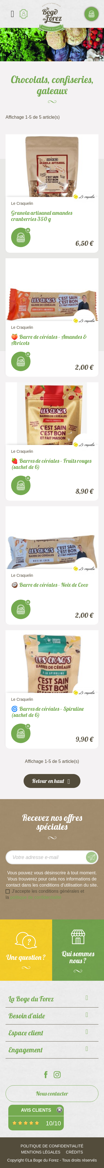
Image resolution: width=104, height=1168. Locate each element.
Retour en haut (52, 781)
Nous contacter (52, 1093)
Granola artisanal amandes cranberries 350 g (41, 215)
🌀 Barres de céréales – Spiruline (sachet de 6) (47, 711)
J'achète (21, 237)
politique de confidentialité (35, 897)
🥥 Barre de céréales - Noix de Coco (49, 584)
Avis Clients (36, 1110)
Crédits (74, 1152)
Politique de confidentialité (52, 1146)
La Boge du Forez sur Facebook (45, 1075)
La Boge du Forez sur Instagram (57, 1075)
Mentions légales (40, 1152)
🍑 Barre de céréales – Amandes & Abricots (49, 339)
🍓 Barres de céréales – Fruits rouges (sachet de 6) (51, 463)
